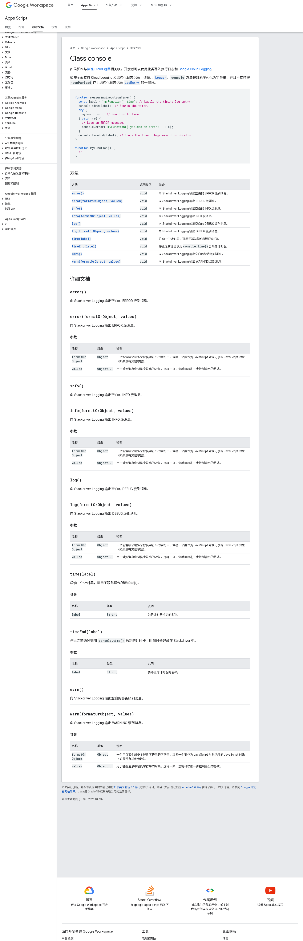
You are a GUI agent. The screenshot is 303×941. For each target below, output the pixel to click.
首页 (70, 5)
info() (77, 208)
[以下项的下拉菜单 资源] (142, 5)
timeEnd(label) (84, 246)
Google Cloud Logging (195, 69)
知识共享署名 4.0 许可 (127, 787)
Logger (160, 78)
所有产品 (111, 5)
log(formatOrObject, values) (95, 231)
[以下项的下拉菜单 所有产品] (122, 5)
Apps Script (16, 18)
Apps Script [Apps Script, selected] (89, 5)
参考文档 (135, 48)
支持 (68, 27)
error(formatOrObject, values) (97, 201)
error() (78, 193)
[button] (27, 37)
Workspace (33, 5)
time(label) (81, 239)
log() (76, 224)
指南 (21, 27)
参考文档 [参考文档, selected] (38, 27)
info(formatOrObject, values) (96, 216)
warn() (77, 254)
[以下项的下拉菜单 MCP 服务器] (172, 5)
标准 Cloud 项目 (98, 69)
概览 (8, 27)
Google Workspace (93, 48)
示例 (54, 27)
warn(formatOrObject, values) (96, 261)
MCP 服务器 (159, 5)
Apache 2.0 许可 (192, 787)
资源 (134, 5)
